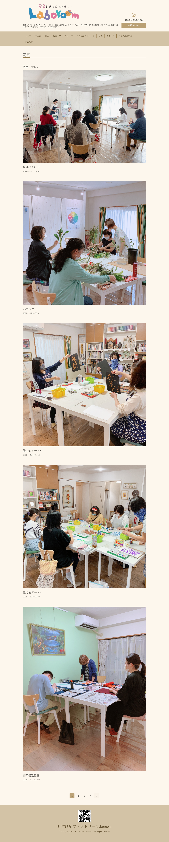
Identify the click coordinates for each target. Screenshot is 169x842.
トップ (28, 36)
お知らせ (29, 42)
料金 (47, 36)
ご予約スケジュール (86, 36)
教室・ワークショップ (63, 36)
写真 (101, 36)
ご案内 (38, 36)
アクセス (110, 36)
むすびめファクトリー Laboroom (84, 826)
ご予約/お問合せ (126, 36)
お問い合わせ (134, 25)
